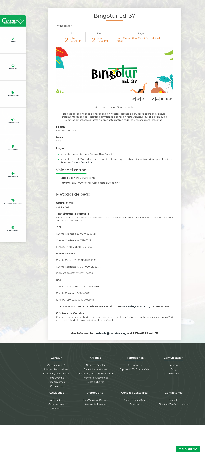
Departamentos (56, 409)
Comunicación (12, 207)
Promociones (12, 161)
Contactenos (12, 392)
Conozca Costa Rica (13, 346)
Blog (173, 396)
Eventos (56, 435)
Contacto (173, 427)
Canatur (12, 69)
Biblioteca (173, 401)
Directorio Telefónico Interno (174, 431)
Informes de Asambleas (95, 405)
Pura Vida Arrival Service (95, 427)
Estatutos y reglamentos (56, 401)
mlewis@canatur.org (111, 360)
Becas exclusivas (95, 409)
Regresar (64, 25)
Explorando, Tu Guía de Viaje (134, 396)
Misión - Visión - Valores (56, 396)
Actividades (12, 254)
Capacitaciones (56, 431)
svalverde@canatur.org (135, 333)
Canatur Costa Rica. (82, 189)
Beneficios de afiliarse (95, 396)
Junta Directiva (56, 405)
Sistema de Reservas (95, 431)
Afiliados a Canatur (95, 392)
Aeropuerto (12, 300)
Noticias (173, 392)
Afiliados (12, 115)
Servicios (134, 431)
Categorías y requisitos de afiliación (95, 401)
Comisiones (56, 413)
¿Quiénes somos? (56, 392)
